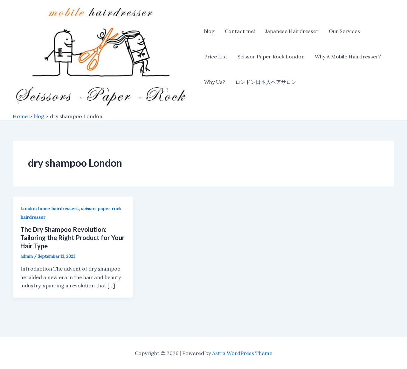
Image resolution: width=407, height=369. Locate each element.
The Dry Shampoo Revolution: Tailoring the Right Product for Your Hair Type (72, 237)
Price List (215, 56)
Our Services (344, 31)
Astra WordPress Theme (242, 353)
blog (209, 31)
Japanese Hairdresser (292, 31)
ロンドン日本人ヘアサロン (265, 82)
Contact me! (240, 31)
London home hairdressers (49, 208)
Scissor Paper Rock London (271, 56)
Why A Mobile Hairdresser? (348, 56)
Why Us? (214, 82)
